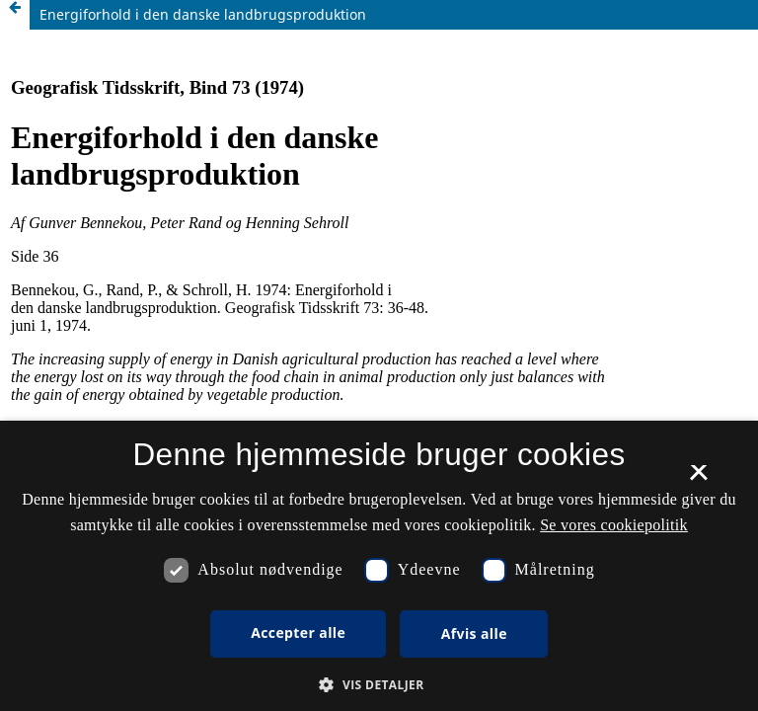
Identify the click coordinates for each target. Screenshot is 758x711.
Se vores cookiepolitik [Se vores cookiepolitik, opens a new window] (614, 524)
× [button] (698, 479)
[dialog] (379, 566)
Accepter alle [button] (298, 632)
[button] (378, 684)
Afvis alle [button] (474, 633)
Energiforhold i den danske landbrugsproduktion (202, 14)
